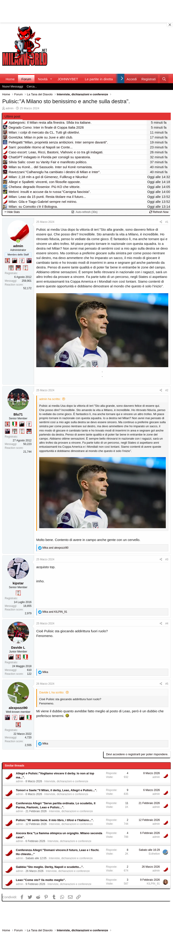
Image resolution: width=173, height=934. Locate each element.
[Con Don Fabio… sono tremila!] (29, 260)
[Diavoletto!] (7, 260)
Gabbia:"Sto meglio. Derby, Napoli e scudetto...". (50, 867)
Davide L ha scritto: (51, 692)
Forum (26, 79)
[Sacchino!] (18, 267)
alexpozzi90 (18, 708)
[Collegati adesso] (18, 241)
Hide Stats (12, 212)
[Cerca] (164, 79)
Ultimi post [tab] (12, 116)
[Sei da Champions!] (21, 260)
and (55, 547)
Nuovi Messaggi (12, 86)
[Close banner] (170, 24)
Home (10, 79)
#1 (166, 221)
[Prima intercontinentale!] (25, 267)
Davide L (18, 647)
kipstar (18, 583)
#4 (166, 623)
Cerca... (32, 86)
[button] (51, 79)
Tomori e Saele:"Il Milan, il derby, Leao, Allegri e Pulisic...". (56, 790)
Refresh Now (158, 212)
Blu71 (18, 414)
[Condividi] (161, 222)
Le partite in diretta (99, 79)
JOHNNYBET (68, 79)
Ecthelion (154, 853)
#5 (166, 683)
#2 (166, 390)
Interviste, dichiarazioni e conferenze (66, 781)
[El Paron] (14, 260)
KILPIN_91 (153, 883)
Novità (43, 79)
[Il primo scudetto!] (14, 424)
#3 (166, 559)
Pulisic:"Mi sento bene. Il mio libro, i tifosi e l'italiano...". (55, 820)
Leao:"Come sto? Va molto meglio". (41, 880)
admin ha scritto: (50, 399)
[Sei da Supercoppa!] (11, 267)
